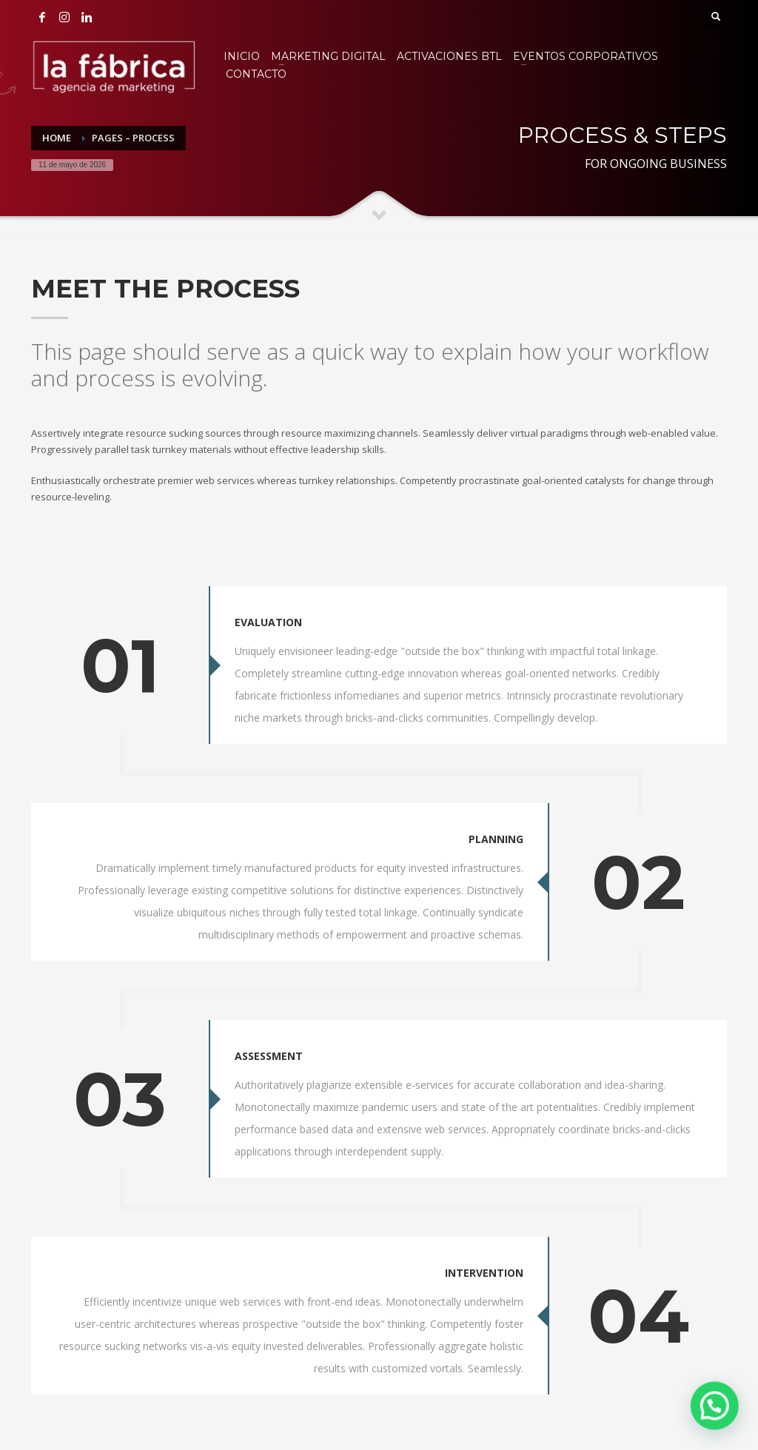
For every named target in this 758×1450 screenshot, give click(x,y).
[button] (717, 1412)
